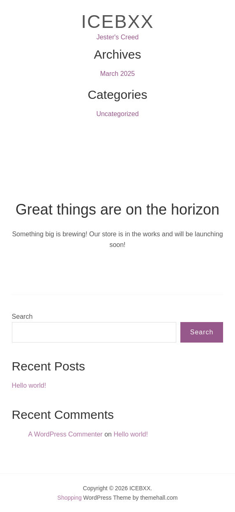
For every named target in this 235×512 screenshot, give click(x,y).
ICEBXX (117, 21)
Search (22, 316)
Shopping (70, 497)
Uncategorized (117, 113)
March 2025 (117, 73)
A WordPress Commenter (65, 434)
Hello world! (29, 385)
